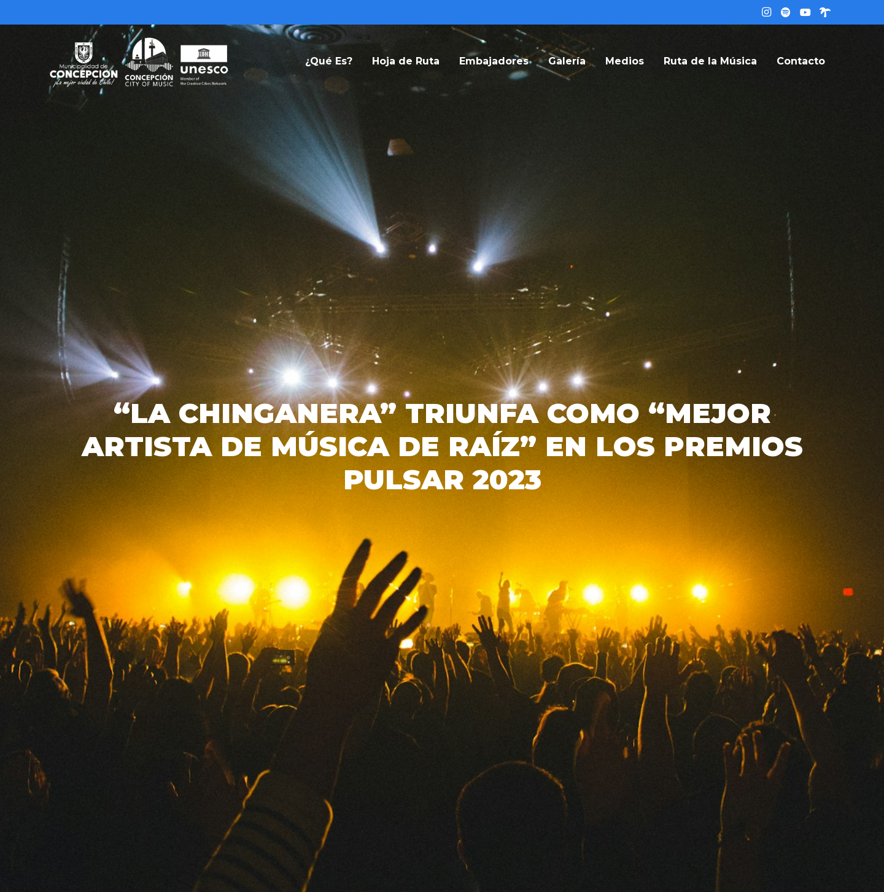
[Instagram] (766, 12)
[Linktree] (825, 12)
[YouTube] (805, 12)
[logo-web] (139, 61)
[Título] (786, 12)
